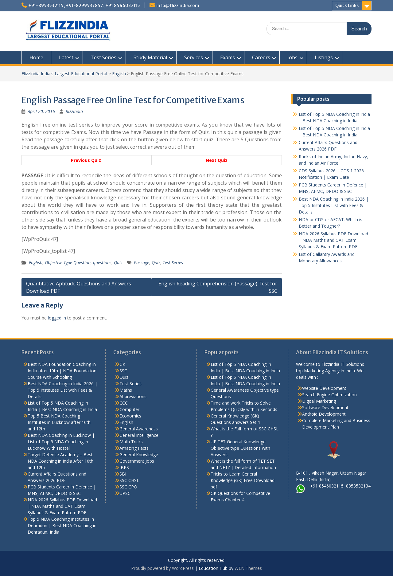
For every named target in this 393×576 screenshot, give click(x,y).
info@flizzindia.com (177, 5)
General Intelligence (138, 435)
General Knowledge (138, 454)
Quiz (118, 262)
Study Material (150, 57)
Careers (261, 57)
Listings (324, 57)
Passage (141, 262)
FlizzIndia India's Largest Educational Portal (64, 73)
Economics (130, 416)
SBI (122, 474)
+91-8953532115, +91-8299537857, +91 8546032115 (84, 5)
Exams (227, 57)
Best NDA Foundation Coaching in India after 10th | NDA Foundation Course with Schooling (62, 370)
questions (102, 262)
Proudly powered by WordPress (162, 568)
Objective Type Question (68, 262)
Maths (125, 390)
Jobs (292, 57)
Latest (66, 57)
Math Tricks (131, 442)
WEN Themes (248, 568)
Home (36, 57)
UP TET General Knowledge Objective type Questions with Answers (240, 448)
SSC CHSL (129, 480)
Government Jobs (136, 461)
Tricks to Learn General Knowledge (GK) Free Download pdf (242, 480)
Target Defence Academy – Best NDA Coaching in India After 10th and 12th (60, 461)
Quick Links (347, 5)
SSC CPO (128, 487)
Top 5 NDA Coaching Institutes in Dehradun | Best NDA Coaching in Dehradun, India (62, 525)
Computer (129, 409)
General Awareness (138, 429)
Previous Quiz (86, 160)
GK (122, 364)
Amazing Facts (134, 448)
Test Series (103, 57)
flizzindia (74, 111)
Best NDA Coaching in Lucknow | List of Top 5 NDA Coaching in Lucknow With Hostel (61, 441)
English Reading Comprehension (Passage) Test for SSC (217, 287)
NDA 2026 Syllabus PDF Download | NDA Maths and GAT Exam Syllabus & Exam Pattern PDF (333, 240)
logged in (57, 318)
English (119, 73)
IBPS (124, 467)
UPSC (124, 493)
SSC (123, 371)
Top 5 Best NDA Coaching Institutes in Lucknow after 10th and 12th (59, 422)
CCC (123, 403)
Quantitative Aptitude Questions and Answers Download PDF (78, 287)
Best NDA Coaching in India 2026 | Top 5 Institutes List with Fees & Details (333, 205)
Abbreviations (132, 396)
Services (193, 57)
